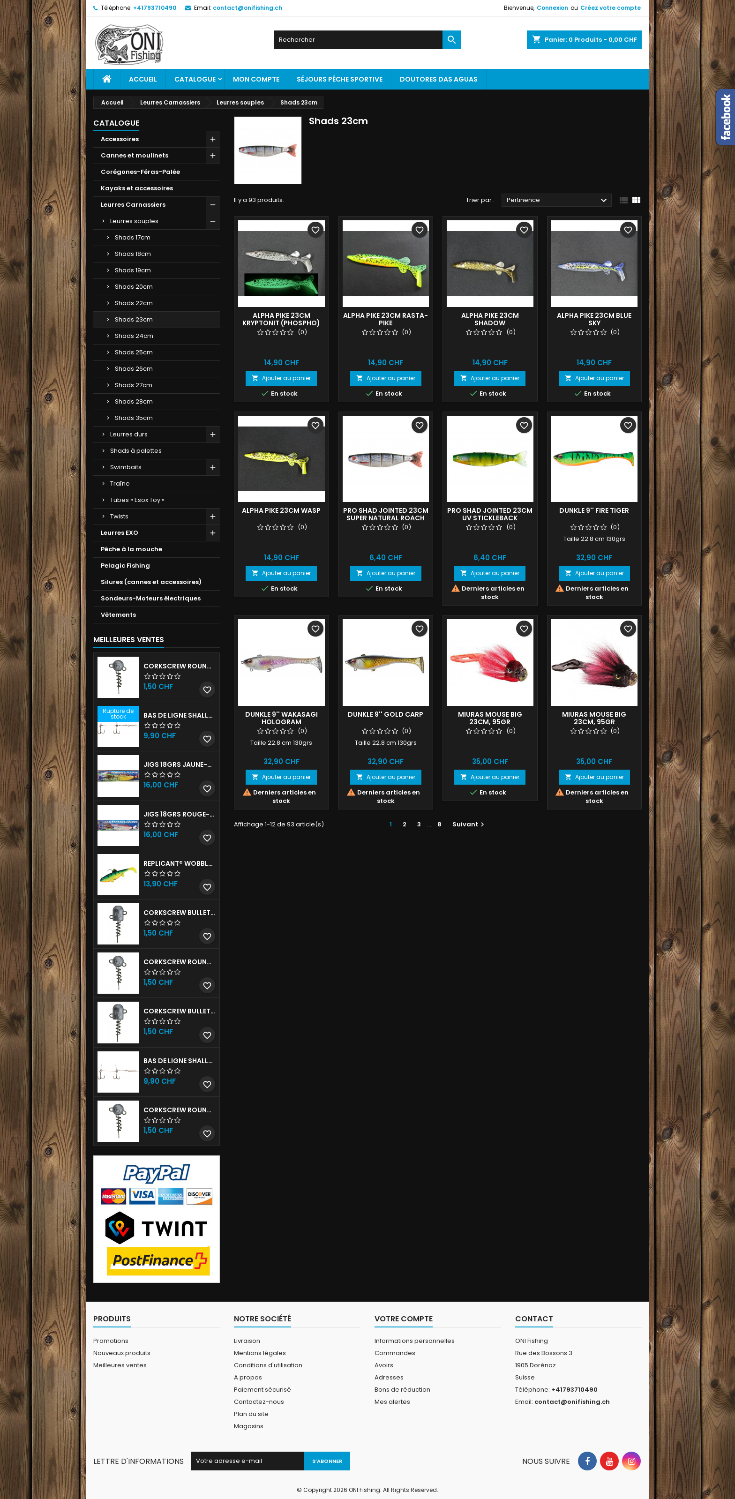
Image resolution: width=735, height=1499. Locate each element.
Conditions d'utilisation (268, 1365)
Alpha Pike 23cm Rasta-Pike (385, 319)
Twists (119, 516)
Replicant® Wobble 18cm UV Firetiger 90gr (179, 863)
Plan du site (251, 1413)
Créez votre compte (610, 8)
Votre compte (404, 1318)
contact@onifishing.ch (247, 8)
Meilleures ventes (120, 1365)
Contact (534, 1318)
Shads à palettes (136, 450)
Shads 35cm (134, 417)
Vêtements (118, 614)
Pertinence (558, 200)
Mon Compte (256, 79)
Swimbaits (126, 467)
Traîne (120, 483)
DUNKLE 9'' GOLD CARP (385, 714)
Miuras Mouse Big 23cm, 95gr (490, 718)
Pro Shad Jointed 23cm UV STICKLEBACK (489, 514)
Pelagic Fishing (125, 565)
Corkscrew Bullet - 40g (179, 1011)
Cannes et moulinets (134, 155)
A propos (248, 1377)
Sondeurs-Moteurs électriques (151, 598)
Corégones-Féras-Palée (140, 171)
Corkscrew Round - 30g (179, 666)
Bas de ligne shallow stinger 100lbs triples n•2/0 (179, 1060)
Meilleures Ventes (128, 639)
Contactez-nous (259, 1401)
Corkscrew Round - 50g (179, 962)
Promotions (110, 1340)
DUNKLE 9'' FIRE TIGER (594, 510)
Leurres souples (134, 221)
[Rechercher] (367, 39)
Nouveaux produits (121, 1353)
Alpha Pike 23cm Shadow (490, 319)
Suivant (469, 824)
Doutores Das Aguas (439, 79)
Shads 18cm (133, 253)
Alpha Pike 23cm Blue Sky (594, 319)
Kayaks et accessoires (137, 188)
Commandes (395, 1353)
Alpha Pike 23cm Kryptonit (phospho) (281, 319)
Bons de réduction (402, 1389)
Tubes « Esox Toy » (137, 499)
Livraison (247, 1340)
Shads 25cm (134, 352)
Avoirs (384, 1365)
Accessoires (120, 139)
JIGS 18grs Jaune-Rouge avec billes (179, 764)
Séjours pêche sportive (339, 79)
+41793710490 (154, 8)
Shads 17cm (132, 237)
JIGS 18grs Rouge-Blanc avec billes (179, 814)
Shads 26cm (134, 368)
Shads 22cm (134, 303)
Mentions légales (260, 1353)
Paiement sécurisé (262, 1389)
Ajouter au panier (281, 378)
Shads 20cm (134, 286)
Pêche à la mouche (131, 549)
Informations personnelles (415, 1340)
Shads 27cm (133, 385)
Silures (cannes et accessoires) (151, 581)
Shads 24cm (134, 335)
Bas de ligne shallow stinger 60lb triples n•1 (179, 715)
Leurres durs (129, 434)
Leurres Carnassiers (133, 204)
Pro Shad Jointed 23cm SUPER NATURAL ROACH (385, 514)
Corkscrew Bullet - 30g (179, 912)
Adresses (389, 1377)
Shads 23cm (134, 319)
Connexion (552, 8)
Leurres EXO (119, 532)
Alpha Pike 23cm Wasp (281, 510)
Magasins (248, 1426)
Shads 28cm (134, 401)
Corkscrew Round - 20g (179, 1110)
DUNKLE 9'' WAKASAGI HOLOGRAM (281, 718)
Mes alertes (392, 1401)
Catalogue (195, 79)
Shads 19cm (133, 270)
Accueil (143, 79)
